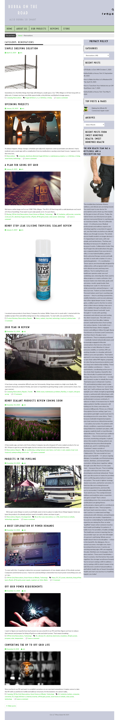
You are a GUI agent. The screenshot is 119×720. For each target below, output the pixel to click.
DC (13, 217)
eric (20, 53)
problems (57, 392)
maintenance (54, 156)
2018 (38, 392)
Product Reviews (12, 318)
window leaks (71, 318)
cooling (37, 450)
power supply (25, 580)
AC (58, 214)
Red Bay (63, 392)
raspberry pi (35, 580)
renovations (49, 517)
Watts (46, 580)
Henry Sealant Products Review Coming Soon (34, 400)
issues (43, 392)
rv (38, 98)
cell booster (70, 214)
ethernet (35, 156)
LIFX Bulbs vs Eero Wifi (92, 69)
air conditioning (29, 450)
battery (69, 694)
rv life (57, 517)
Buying (9, 214)
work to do (25, 452)
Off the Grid (16, 214)
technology (17, 158)
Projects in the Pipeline (20, 459)
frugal (27, 98)
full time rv (33, 98)
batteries (62, 214)
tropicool (63, 318)
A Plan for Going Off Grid (21, 165)
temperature (19, 638)
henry (38, 318)
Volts (41, 580)
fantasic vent (45, 450)
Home (9, 28)
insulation (64, 636)
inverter (27, 217)
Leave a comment (62, 98)
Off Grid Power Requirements (24, 586)
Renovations (17, 98)
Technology (49, 214)
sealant (42, 318)
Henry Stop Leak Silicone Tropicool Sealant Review (38, 225)
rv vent (63, 450)
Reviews (54, 28)
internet (29, 696)
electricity (69, 577)
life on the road (39, 517)
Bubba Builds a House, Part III (94, 73)
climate (40, 636)
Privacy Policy (99, 41)
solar (12, 638)
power (46, 217)
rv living (49, 98)
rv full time (42, 98)
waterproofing (16, 452)
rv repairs (70, 392)
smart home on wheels (67, 517)
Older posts (12, 706)
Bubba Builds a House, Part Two (95, 92)
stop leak (49, 318)
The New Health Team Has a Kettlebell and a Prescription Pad (97, 151)
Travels (30, 392)
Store (66, 28)
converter (77, 214)
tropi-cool (74, 450)
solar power (53, 217)
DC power (62, 577)
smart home (9, 158)
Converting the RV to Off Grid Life (27, 644)
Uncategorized (26, 517)
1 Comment (9, 321)
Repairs (29, 318)
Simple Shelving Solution (21, 48)
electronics (56, 636)
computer (22, 156)
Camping (10, 98)
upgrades (16, 519)
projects (62, 156)
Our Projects (38, 28)
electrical (29, 156)
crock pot (8, 217)
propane (7, 638)
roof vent (57, 450)
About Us (22, 28)
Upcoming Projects (17, 104)
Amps (53, 577)
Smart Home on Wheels (36, 214)
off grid (33, 217)
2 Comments (18, 394)
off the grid (40, 217)
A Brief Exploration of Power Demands (29, 525)
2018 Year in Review (17, 327)
